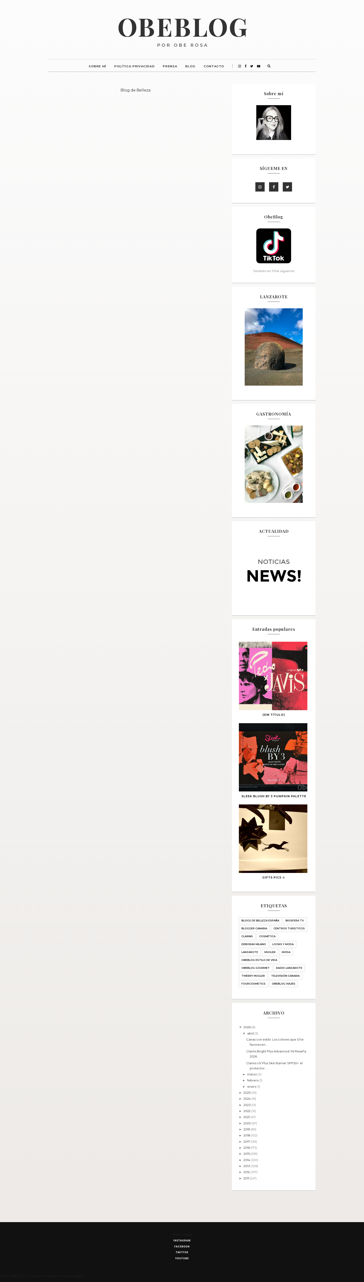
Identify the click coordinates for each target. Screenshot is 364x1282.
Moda (286, 952)
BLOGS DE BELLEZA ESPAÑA (260, 920)
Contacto (214, 66)
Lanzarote (249, 952)
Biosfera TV (295, 920)
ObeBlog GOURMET (255, 968)
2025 (247, 1092)
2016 (247, 1147)
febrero (253, 1080)
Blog (190, 66)
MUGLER (270, 952)
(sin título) (274, 714)
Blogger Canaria (254, 928)
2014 (247, 1160)
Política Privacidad (134, 66)
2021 (247, 1117)
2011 (247, 1178)
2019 (247, 1129)
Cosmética (267, 936)
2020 (248, 1123)
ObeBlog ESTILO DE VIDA (259, 960)
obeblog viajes (283, 983)
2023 (247, 1105)
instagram (182, 1240)
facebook (182, 1246)
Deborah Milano (253, 944)
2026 (247, 1027)
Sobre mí (97, 66)
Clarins (247, 936)
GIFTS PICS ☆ (273, 877)
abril (250, 1033)
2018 (247, 1135)
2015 (247, 1153)
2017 (247, 1141)
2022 (247, 1111)
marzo (252, 1074)
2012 (247, 1172)
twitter (182, 1252)
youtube (182, 1258)
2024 (247, 1098)
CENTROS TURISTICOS (289, 928)
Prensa (170, 66)
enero (252, 1086)
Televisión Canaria (285, 975)
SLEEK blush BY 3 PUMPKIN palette (273, 796)
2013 (247, 1166)
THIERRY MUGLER (253, 975)
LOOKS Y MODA (283, 944)
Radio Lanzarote (289, 968)
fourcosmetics (253, 983)
